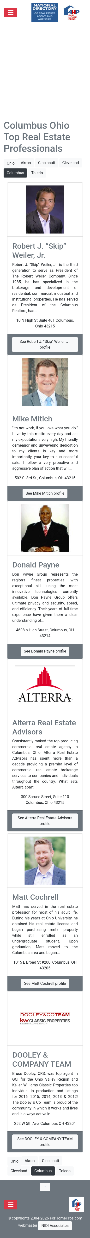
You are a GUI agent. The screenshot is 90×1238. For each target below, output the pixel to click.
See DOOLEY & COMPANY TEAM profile (45, 1142)
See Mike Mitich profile (45, 493)
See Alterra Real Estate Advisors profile (45, 821)
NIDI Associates (55, 1225)
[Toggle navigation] (10, 12)
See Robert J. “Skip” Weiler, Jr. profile (44, 344)
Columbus (15, 173)
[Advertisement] (45, 72)
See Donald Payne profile (45, 651)
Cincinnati (46, 162)
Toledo (37, 173)
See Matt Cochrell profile (45, 983)
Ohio (11, 163)
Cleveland (70, 162)
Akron (26, 162)
